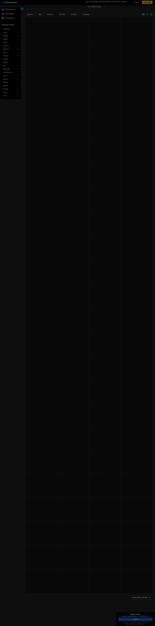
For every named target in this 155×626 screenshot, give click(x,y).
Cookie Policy (141, 623)
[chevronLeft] (22, 8)
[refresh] (28, 9)
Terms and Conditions (137, 624)
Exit (144, 624)
